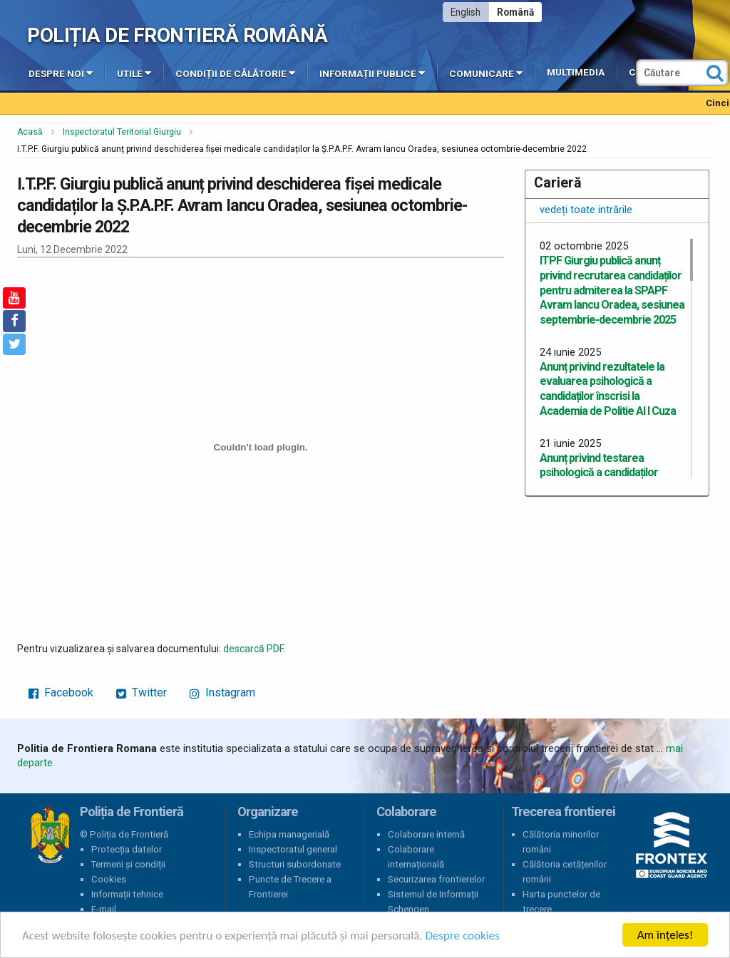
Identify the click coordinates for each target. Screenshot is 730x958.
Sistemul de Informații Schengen (433, 902)
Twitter (141, 692)
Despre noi (61, 72)
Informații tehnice (127, 894)
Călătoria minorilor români (561, 842)
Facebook (61, 692)
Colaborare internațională (416, 857)
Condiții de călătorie (235, 72)
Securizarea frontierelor (436, 879)
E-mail (103, 909)
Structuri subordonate (295, 864)
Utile (134, 72)
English (465, 12)
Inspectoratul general (293, 849)
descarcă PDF (253, 648)
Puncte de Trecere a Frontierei (290, 887)
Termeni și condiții (128, 864)
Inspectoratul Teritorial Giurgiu (122, 132)
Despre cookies (462, 935)
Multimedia (576, 72)
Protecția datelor (126, 849)
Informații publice (372, 72)
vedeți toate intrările (586, 209)
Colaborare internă (426, 834)
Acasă (30, 132)
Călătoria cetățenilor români (565, 872)
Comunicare (486, 72)
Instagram (222, 692)
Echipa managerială (289, 834)
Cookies (108, 879)
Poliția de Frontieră (50, 835)
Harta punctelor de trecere (561, 902)
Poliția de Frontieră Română (177, 35)
